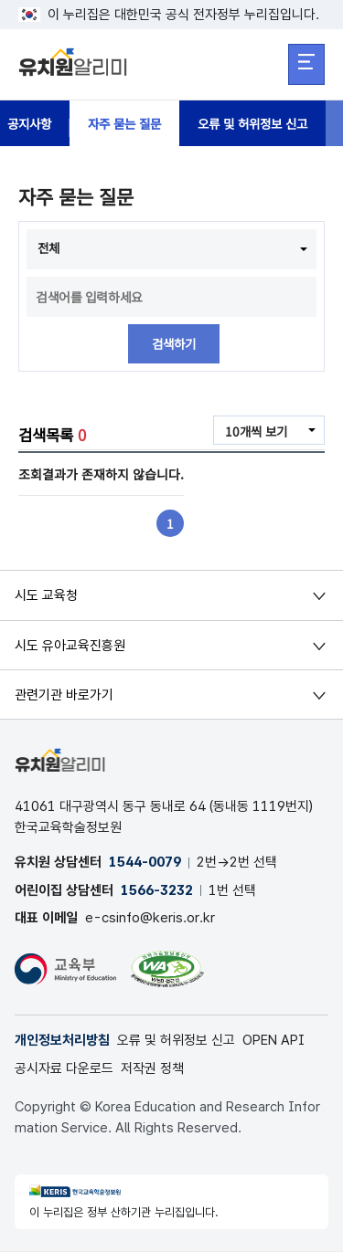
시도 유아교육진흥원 (70, 645)
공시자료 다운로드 (64, 1069)
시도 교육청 (46, 596)
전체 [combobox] (49, 247)
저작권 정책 (152, 1069)
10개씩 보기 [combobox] (254, 432)
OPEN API (273, 1041)
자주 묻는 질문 (130, 123)
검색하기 (174, 344)
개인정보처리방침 (62, 1041)
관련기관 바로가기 (64, 695)
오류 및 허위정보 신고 (266, 123)
